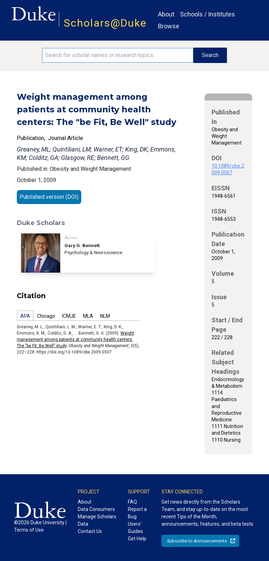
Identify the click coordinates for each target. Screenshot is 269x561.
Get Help (137, 538)
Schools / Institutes (207, 14)
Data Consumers (96, 509)
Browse (168, 26)
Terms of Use (29, 530)
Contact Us (90, 531)
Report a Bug (137, 512)
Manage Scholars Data (97, 520)
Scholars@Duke (105, 23)
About (166, 14)
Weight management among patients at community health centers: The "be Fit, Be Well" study (75, 339)
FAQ (132, 502)
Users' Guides (135, 527)
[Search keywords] (117, 55)
